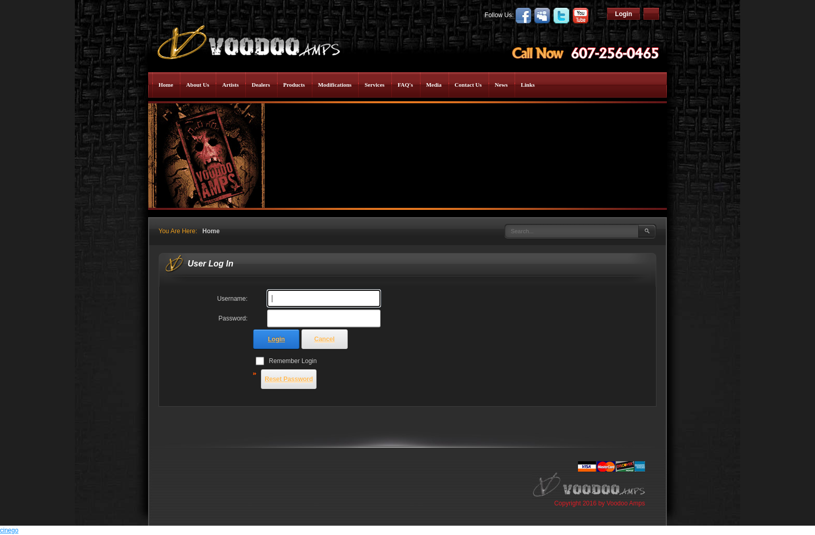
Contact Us (468, 85)
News (501, 85)
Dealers (261, 85)
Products (294, 85)
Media (434, 85)
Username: (232, 298)
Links (528, 85)
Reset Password (289, 379)
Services (374, 85)
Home (166, 85)
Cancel (324, 339)
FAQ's (405, 85)
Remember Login (293, 361)
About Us (197, 85)
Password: (232, 318)
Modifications (335, 85)
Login (623, 14)
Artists (230, 85)
